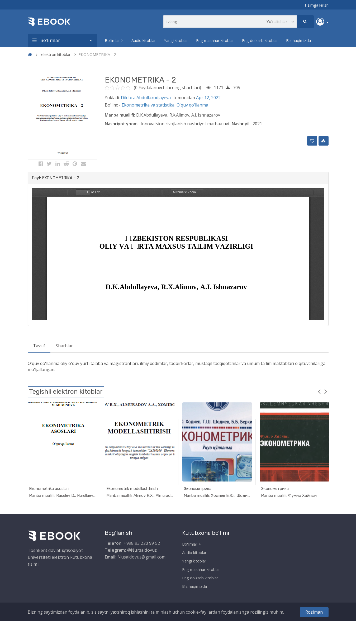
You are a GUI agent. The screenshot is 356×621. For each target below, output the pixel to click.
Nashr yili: (241, 124)
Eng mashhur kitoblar (215, 40)
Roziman (314, 612)
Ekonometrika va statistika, (149, 105)
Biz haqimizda (298, 40)
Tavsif (39, 346)
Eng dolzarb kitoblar (260, 40)
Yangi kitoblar (176, 40)
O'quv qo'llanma (192, 105)
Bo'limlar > (114, 40)
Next (326, 391)
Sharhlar (64, 346)
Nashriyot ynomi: (122, 124)
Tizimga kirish (316, 5)
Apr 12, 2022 (208, 97)
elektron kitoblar (56, 54)
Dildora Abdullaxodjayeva (146, 97)
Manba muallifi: (120, 115)
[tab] (178, 178)
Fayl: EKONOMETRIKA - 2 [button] (55, 177)
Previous (319, 391)
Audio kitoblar (143, 40)
